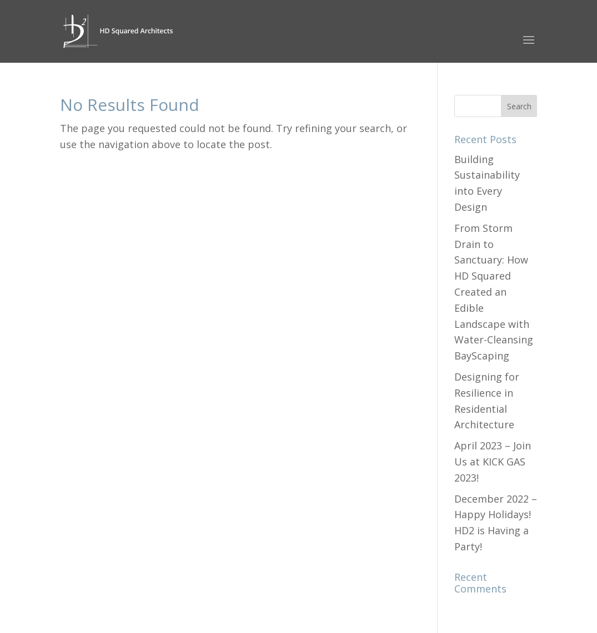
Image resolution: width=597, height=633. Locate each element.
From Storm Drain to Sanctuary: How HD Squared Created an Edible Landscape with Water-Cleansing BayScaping (493, 291)
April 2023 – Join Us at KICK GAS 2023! (492, 461)
